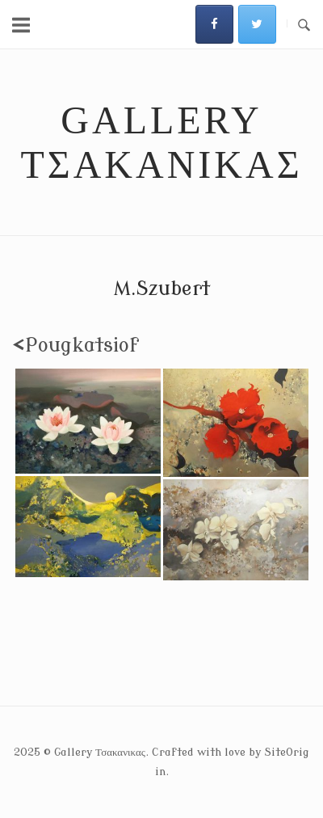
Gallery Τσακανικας (161, 142)
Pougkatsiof (75, 345)
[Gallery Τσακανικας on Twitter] (257, 24)
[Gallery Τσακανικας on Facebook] (214, 24)
